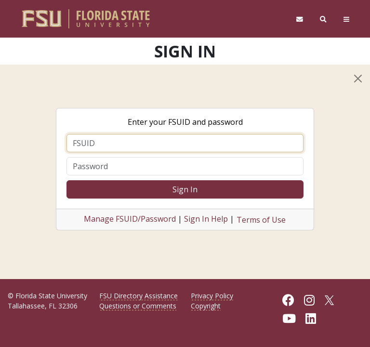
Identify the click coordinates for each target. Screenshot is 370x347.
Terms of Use (261, 219)
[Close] (358, 78)
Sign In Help (206, 219)
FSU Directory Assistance (138, 295)
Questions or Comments (137, 305)
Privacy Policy (212, 295)
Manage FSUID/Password (130, 219)
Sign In (185, 189)
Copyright (206, 305)
